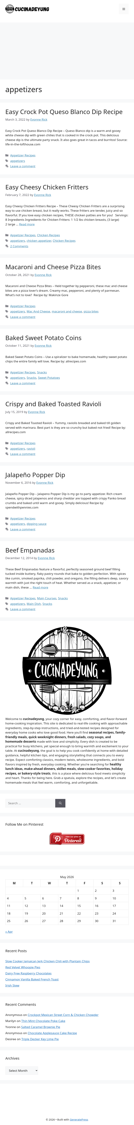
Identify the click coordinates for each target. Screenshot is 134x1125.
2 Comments (19, 246)
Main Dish (34, 604)
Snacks (42, 372)
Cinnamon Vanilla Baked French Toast (32, 979)
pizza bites (91, 311)
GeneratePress (79, 1119)
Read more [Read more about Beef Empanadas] (40, 587)
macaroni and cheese (67, 311)
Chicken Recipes (48, 235)
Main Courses (46, 598)
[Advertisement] (67, 49)
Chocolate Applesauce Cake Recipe (52, 1033)
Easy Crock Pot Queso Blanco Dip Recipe (64, 111)
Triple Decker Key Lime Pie (40, 1039)
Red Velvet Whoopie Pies (22, 967)
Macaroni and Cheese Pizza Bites (53, 267)
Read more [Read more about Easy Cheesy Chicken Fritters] (27, 224)
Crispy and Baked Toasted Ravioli (53, 404)
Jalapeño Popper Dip (35, 475)
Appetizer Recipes (22, 155)
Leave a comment (22, 166)
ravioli (31, 449)
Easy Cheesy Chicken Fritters (46, 187)
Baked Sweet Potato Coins (43, 338)
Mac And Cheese (38, 311)
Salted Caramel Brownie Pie (40, 1027)
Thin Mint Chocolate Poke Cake (43, 1021)
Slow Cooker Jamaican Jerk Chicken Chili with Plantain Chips (47, 961)
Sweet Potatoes (49, 378)
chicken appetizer (39, 241)
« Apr (9, 932)
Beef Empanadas (30, 550)
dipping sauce (36, 524)
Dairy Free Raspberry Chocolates (28, 973)
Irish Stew (12, 985)
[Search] (60, 803)
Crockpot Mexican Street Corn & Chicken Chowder (63, 1015)
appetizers (17, 161)
